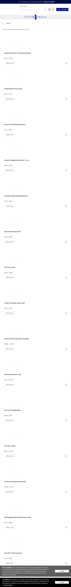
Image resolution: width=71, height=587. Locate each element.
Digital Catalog (23, 6)
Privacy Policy (8, 585)
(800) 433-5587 (49, 1)
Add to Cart (9, 63)
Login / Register (62, 9)
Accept (62, 571)
